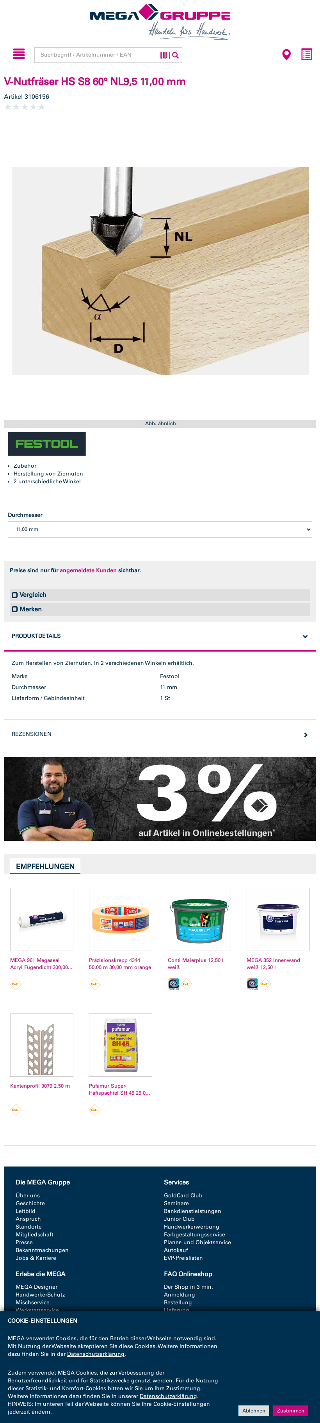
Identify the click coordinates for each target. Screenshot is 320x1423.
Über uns (28, 1195)
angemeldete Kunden (88, 570)
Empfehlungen (45, 866)
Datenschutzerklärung (95, 1354)
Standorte (29, 1227)
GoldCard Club (183, 1195)
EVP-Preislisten (183, 1258)
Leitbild (26, 1211)
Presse (24, 1242)
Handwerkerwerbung (191, 1227)
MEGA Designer (36, 1287)
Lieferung (176, 1310)
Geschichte (30, 1203)
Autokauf (176, 1250)
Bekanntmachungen (42, 1250)
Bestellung (178, 1302)
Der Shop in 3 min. (188, 1287)
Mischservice (33, 1302)
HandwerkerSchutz (40, 1294)
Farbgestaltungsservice (194, 1234)
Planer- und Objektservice (197, 1242)
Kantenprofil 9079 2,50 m (40, 1086)
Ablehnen (253, 1410)
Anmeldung (179, 1294)
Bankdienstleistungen (192, 1211)
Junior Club (179, 1219)
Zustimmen (290, 1410)
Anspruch (28, 1219)
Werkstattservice (37, 1310)
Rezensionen (32, 734)
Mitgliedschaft (34, 1234)
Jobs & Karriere (36, 1258)
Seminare (176, 1203)
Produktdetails (36, 636)
